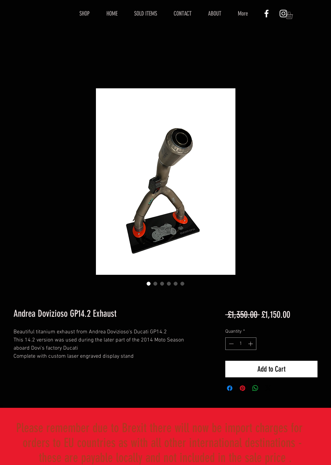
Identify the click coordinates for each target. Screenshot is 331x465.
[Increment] (251, 344)
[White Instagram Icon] (283, 13)
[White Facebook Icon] (266, 13)
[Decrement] (230, 344)
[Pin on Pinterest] (242, 388)
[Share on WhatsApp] (255, 388)
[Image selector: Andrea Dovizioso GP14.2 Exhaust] (148, 283)
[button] (293, 15)
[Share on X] (268, 388)
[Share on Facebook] (230, 388)
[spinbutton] (241, 344)
